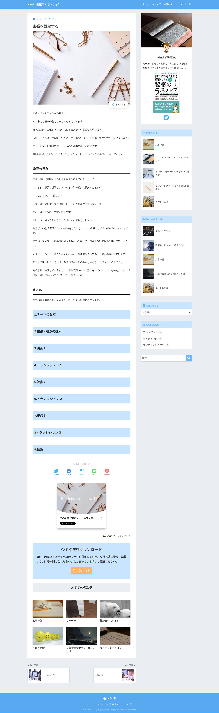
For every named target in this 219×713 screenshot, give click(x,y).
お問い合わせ (170, 4)
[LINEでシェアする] (94, 472)
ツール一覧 (185, 4)
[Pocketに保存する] (107, 472)
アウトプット (152, 332)
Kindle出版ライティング (47, 4)
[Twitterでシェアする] (56, 472)
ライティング (123, 536)
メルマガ (156, 4)
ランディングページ (156, 345)
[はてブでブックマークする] (81, 472)
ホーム (145, 4)
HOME (109, 699)
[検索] (189, 358)
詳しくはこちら (81, 570)
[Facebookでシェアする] (68, 472)
